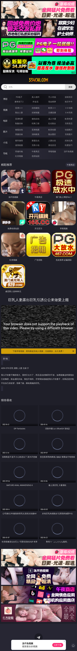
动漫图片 (68, 129)
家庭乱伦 (35, 140)
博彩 (5, 98)
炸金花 (35, 101)
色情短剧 (35, 156)
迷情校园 (19, 145)
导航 (5, 153)
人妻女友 (52, 140)
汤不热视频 (68, 151)
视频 (5, 109)
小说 (5, 142)
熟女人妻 (19, 112)
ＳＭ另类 (68, 112)
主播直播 (52, 112)
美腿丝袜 (19, 134)
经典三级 (35, 123)
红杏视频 (19, 156)
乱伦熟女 (52, 123)
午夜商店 (35, 151)
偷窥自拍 (19, 129)
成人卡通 (52, 118)
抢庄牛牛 (68, 101)
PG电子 (19, 97)
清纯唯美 (35, 134)
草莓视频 (52, 151)
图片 (5, 131)
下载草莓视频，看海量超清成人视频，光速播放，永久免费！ (43, 351)
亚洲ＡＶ (19, 108)
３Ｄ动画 (68, 108)
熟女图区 (52, 134)
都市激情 (19, 140)
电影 (5, 120)
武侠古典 (68, 140)
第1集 (5, 358)
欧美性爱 (68, 118)
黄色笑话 (52, 145)
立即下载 (58, 645)
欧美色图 (52, 129)
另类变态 (68, 123)
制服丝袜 (19, 123)
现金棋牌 (52, 101)
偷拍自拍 (35, 118)
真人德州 (35, 97)
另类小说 (35, 145)
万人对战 (52, 97)
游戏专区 (68, 97)
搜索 (70, 87)
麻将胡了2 (19, 101)
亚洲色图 (35, 129)
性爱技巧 (68, 145)
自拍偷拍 (35, 108)
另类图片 (68, 134)
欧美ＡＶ (52, 108)
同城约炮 (19, 151)
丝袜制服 (35, 112)
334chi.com (38, 80)
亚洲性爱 (19, 118)
